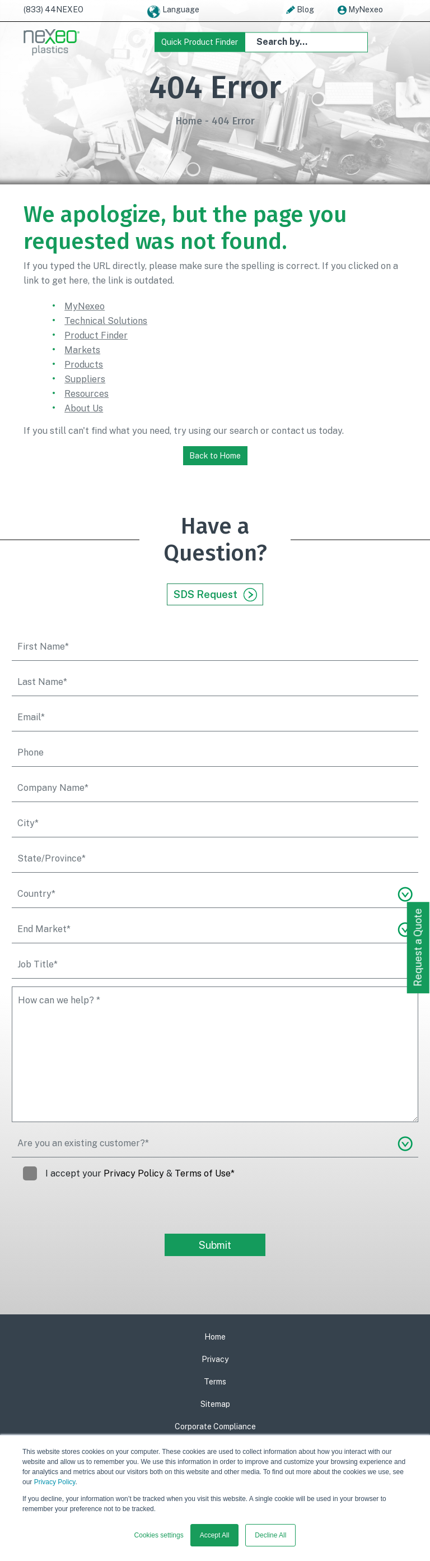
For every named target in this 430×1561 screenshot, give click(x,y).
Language (173, 12)
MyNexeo (360, 10)
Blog (300, 10)
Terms (215, 1381)
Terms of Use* (205, 1173)
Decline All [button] (270, 1535)
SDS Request (215, 594)
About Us (83, 408)
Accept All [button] (215, 1535)
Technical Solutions (105, 321)
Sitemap (215, 1404)
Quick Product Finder (199, 42)
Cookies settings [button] (159, 1535)
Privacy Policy (55, 1482)
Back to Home (215, 455)
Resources (86, 393)
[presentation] (97, 1212)
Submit (215, 1245)
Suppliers (84, 379)
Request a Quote (418, 948)
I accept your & (129, 1173)
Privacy (215, 1359)
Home (189, 121)
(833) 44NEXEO (53, 10)
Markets (82, 350)
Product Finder (96, 335)
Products (83, 364)
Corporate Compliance (215, 1426)
